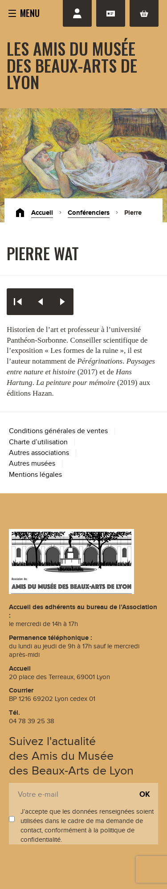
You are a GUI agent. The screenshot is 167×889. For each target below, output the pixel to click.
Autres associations (39, 453)
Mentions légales (35, 475)
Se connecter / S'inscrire (77, 13)
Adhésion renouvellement (110, 13)
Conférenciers (89, 213)
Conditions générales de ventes (58, 431)
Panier (144, 13)
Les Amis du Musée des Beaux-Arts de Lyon (72, 65)
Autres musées (32, 463)
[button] (24, 12)
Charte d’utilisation (38, 442)
